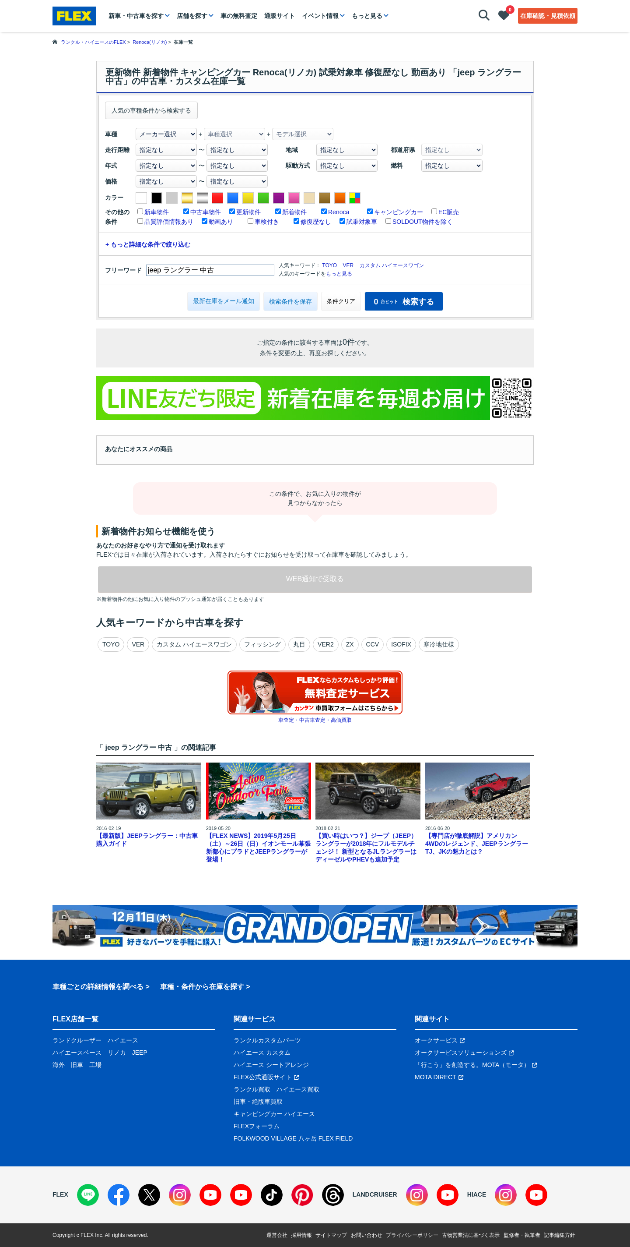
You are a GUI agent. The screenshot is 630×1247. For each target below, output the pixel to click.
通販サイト (279, 15)
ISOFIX (401, 644)
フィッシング (262, 644)
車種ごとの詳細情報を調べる (98, 986)
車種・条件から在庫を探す (202, 986)
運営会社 (276, 1235)
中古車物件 (205, 211)
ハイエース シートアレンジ (271, 1064)
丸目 (299, 644)
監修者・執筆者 (522, 1235)
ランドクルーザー (77, 1040)
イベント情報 (320, 15)
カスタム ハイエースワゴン (392, 265)
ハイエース (123, 1040)
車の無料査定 (238, 15)
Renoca (338, 211)
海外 (58, 1064)
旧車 (77, 1064)
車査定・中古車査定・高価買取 (315, 720)
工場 (95, 1064)
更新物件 (248, 211)
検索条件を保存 (290, 301)
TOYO (329, 265)
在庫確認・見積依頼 (547, 15)
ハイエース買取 (297, 1089)
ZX (350, 644)
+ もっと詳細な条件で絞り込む (147, 244)
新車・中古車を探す (136, 15)
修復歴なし (316, 221)
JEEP (139, 1052)
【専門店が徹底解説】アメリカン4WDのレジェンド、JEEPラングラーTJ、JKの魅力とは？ (476, 843)
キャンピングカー (398, 211)
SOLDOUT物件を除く (422, 221)
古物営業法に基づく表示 (471, 1235)
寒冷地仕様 (439, 644)
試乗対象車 (361, 221)
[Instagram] (180, 1195)
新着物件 (294, 211)
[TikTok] (272, 1195)
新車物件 (156, 211)
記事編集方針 (559, 1235)
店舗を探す (192, 15)
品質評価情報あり (168, 221)
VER (348, 265)
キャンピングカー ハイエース (274, 1113)
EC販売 (448, 211)
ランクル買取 (252, 1089)
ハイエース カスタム (262, 1052)
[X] (149, 1195)
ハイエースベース (77, 1052)
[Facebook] (119, 1195)
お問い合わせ (366, 1235)
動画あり (221, 221)
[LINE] (88, 1195)
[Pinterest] (302, 1195)
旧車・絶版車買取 (258, 1101)
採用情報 (301, 1235)
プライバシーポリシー (412, 1235)
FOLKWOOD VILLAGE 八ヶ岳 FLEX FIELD (293, 1138)
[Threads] (333, 1195)
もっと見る (367, 15)
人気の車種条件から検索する (151, 110)
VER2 (326, 644)
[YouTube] (210, 1195)
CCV (372, 644)
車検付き (267, 221)
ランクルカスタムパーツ (267, 1040)
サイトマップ (331, 1235)
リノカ (117, 1052)
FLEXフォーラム (257, 1126)
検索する (404, 301)
